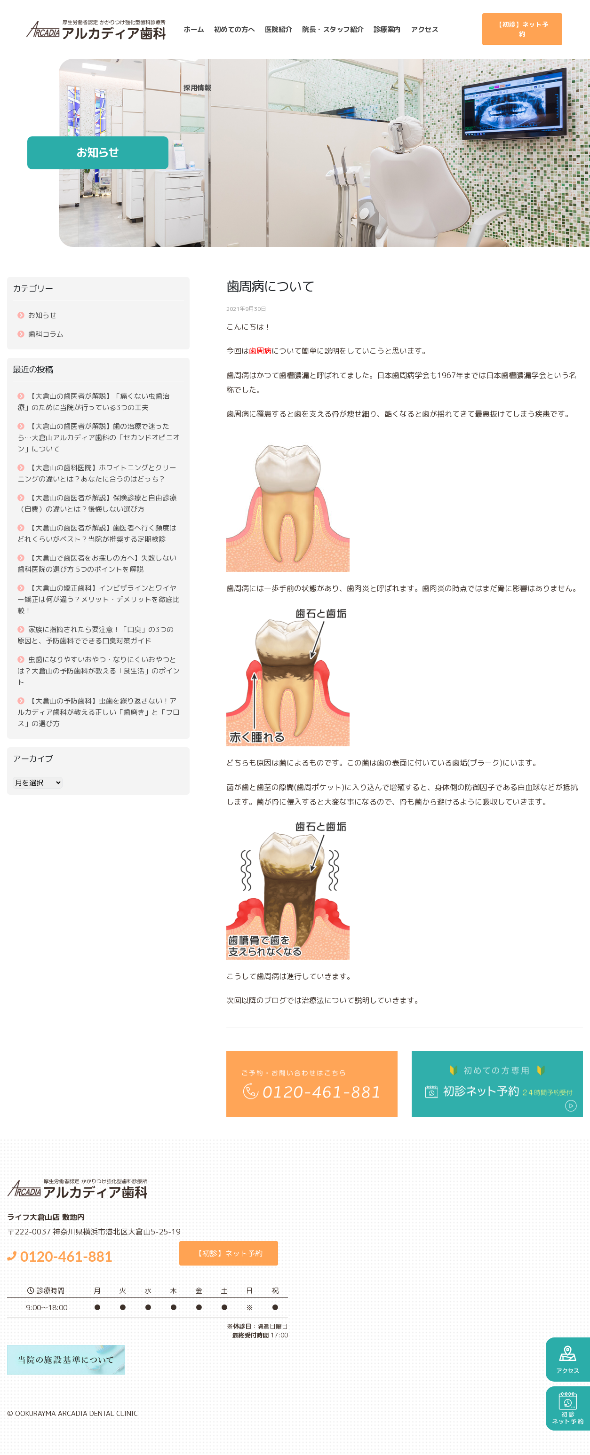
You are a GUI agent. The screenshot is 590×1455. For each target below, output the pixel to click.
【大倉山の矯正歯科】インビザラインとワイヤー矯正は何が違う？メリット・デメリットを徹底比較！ (98, 599)
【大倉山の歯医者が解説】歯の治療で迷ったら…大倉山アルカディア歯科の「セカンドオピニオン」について (98, 437)
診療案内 (387, 29)
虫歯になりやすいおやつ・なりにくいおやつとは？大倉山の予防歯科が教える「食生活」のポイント (98, 671)
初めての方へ (234, 29)
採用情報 (197, 88)
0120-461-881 (59, 1256)
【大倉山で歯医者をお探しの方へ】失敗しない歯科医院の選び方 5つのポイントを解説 (96, 563)
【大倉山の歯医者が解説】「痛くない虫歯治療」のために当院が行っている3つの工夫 (93, 401)
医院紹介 (278, 29)
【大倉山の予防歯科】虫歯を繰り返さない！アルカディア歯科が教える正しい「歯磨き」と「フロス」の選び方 (98, 712)
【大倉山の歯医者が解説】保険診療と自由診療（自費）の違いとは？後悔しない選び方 (96, 503)
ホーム (194, 29)
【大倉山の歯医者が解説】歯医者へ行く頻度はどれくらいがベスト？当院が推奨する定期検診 (96, 533)
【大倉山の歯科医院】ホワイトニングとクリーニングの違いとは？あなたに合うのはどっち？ (96, 473)
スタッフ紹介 (333, 29)
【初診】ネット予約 (522, 29)
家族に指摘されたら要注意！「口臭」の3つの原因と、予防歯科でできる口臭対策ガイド (95, 635)
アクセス (425, 29)
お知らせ (42, 315)
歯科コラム (46, 334)
